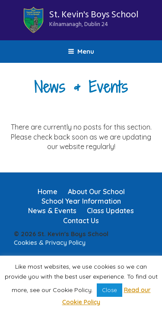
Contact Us (81, 220)
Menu (81, 51)
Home (47, 191)
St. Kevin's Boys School (93, 18)
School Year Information (81, 201)
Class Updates (110, 210)
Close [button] (109, 289)
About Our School (96, 191)
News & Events (52, 210)
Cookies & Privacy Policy (50, 243)
